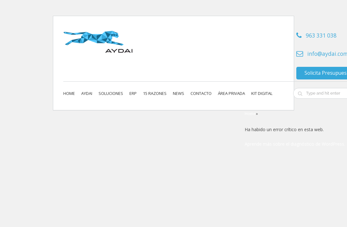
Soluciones (111, 93)
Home (69, 93)
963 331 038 (321, 35)
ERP (133, 93)
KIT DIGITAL (261, 93)
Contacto (201, 93)
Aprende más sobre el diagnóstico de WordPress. (295, 144)
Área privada (231, 93)
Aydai (86, 93)
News (178, 93)
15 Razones (155, 93)
